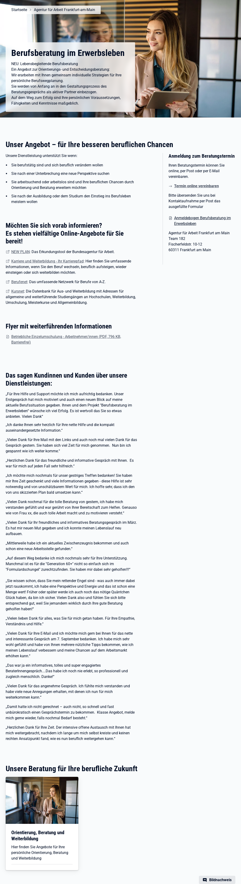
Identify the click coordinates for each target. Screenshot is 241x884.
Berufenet (19, 282)
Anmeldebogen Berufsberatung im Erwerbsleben (202, 221)
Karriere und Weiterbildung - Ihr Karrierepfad (47, 261)
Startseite (19, 10)
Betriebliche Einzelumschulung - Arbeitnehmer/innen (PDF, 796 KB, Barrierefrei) (66, 339)
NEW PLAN (20, 252)
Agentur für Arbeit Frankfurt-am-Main (64, 10)
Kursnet (17, 291)
